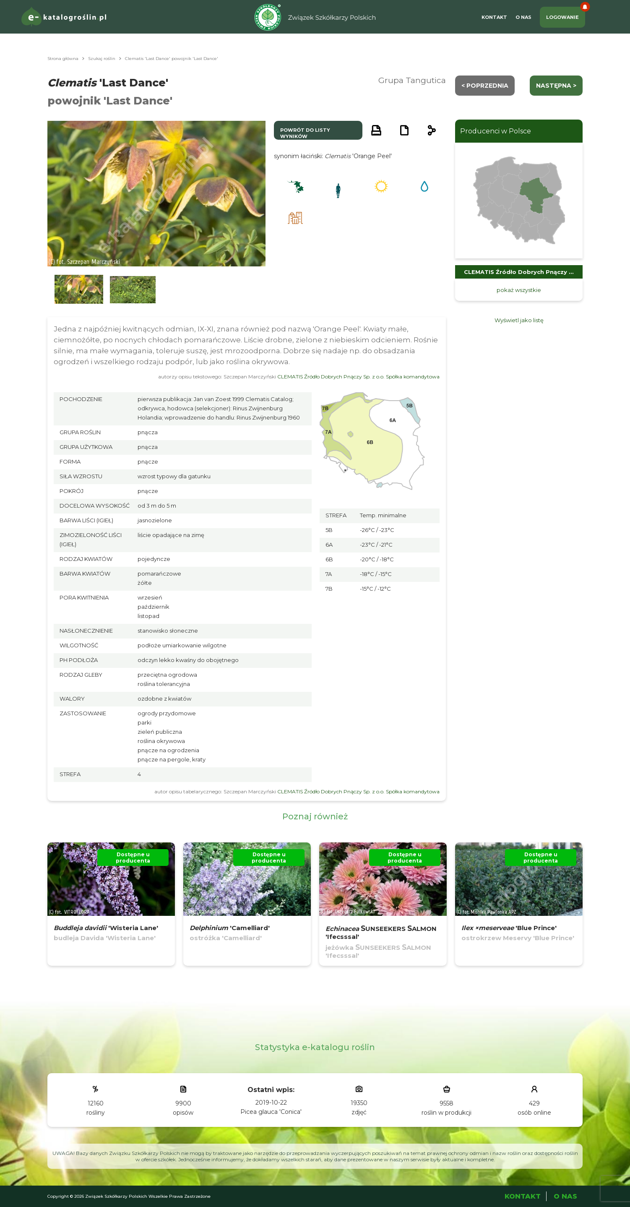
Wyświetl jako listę (519, 320)
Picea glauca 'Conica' (271, 1112)
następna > (556, 85)
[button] (79, 290)
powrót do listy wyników (305, 133)
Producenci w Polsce (495, 131)
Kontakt (494, 17)
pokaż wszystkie (519, 290)
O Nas (523, 17)
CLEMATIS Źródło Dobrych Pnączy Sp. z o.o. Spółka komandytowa (358, 376)
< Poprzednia (484, 85)
